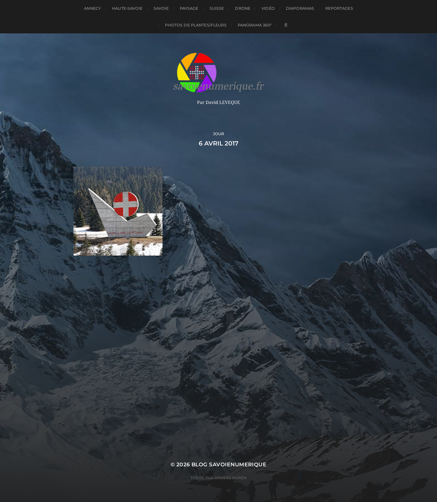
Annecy (92, 8)
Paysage (189, 8)
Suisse (217, 8)
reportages (339, 8)
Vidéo (268, 8)
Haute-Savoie (127, 8)
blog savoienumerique (228, 464)
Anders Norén (231, 478)
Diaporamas (300, 8)
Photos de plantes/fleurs (195, 25)
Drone (242, 8)
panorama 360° (255, 25)
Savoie (161, 8)
